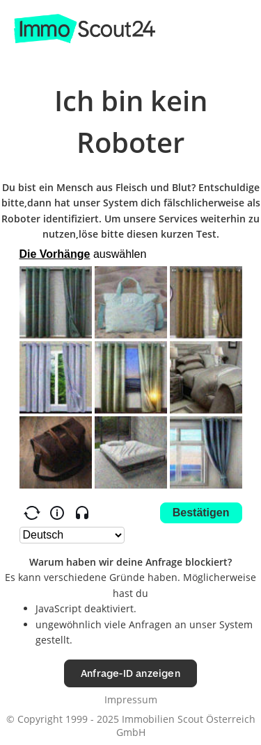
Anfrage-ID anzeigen (130, 673)
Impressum (130, 699)
